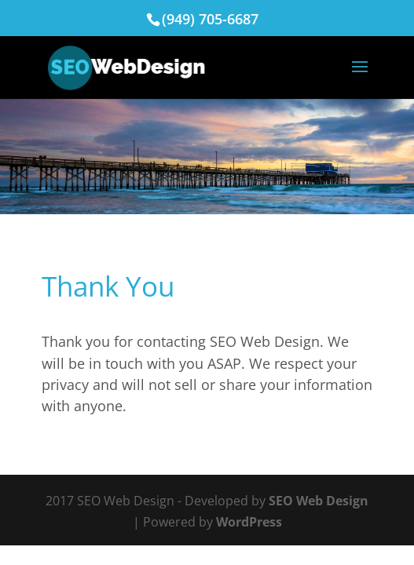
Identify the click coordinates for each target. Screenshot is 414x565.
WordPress (249, 521)
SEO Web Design (318, 500)
